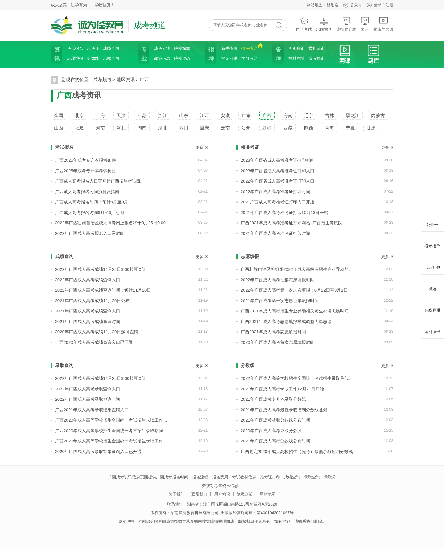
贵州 (246, 127)
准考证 (93, 48)
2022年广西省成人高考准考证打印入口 (277, 181)
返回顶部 (432, 327)
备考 (278, 54)
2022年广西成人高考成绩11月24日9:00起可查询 (101, 269)
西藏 (287, 127)
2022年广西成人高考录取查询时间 (87, 399)
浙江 (162, 115)
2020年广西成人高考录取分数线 (271, 430)
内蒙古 (378, 115)
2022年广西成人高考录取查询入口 (87, 388)
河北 (121, 127)
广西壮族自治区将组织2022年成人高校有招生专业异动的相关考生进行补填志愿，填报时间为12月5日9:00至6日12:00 (298, 269)
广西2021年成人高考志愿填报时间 (273, 331)
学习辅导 (249, 58)
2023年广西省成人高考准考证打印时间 (277, 160)
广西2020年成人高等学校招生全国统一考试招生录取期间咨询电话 (113, 430)
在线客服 (432, 305)
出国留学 (324, 24)
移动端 (333, 5)
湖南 (141, 127)
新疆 (267, 127)
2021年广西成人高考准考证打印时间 (275, 233)
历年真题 (296, 48)
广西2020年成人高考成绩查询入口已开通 (94, 342)
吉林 (329, 115)
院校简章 (182, 48)
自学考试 (304, 24)
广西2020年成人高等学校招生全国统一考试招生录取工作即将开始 (113, 440)
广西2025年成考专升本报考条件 (85, 160)
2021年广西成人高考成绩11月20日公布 (92, 300)
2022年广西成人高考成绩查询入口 (87, 279)
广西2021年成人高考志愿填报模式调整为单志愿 (286, 321)
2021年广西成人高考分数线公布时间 (275, 440)
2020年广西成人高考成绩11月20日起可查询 (96, 331)
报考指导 (249, 48)
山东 (183, 115)
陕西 (308, 127)
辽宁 (308, 115)
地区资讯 (125, 79)
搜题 (432, 284)
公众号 (352, 5)
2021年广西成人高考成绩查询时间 (87, 321)
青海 (329, 127)
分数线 (93, 58)
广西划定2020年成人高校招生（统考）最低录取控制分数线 (297, 451)
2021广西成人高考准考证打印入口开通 (277, 201)
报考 (210, 54)
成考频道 (102, 79)
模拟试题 (316, 48)
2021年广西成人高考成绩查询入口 (87, 310)
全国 (58, 115)
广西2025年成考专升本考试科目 (85, 170)
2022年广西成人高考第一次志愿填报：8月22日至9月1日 (294, 290)
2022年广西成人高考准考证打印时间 (275, 191)
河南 (100, 127)
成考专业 (162, 48)
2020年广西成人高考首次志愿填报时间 (277, 342)
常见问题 (229, 58)
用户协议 (222, 494)
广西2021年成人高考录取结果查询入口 (92, 409)
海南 (287, 115)
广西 (144, 79)
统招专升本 (346, 24)
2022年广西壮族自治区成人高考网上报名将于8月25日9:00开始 (113, 222)
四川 (183, 127)
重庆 (204, 127)
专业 (143, 54)
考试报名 (75, 48)
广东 (246, 115)
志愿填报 (75, 58)
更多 (200, 147)
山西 (58, 127)
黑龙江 (352, 115)
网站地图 (315, 5)
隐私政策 (245, 494)
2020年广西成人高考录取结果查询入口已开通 (98, 451)
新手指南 (229, 48)
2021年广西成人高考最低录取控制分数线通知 (284, 409)
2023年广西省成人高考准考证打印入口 (277, 170)
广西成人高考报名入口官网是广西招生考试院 (98, 181)
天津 (121, 115)
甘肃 (371, 127)
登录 (377, 5)
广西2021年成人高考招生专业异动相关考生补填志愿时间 (295, 310)
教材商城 (296, 58)
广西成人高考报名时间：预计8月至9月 (91, 201)
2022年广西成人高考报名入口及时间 (89, 233)
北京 (79, 115)
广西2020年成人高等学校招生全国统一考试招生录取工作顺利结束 (113, 420)
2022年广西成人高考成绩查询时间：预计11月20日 (103, 290)
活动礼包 (432, 263)
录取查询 (111, 58)
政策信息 (162, 58)
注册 (389, 5)
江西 (204, 115)
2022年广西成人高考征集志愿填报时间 (277, 279)
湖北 (162, 127)
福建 (79, 127)
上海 (100, 115)
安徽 (225, 115)
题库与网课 (383, 24)
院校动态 (182, 58)
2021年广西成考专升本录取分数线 (273, 399)
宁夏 (350, 127)
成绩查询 (111, 48)
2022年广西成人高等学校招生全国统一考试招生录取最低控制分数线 (298, 378)
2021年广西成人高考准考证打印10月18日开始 (284, 212)
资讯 (56, 54)
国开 (365, 24)
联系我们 (199, 494)
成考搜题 (316, 58)
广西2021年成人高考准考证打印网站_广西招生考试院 (292, 222)
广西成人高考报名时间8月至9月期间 (89, 212)
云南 (225, 127)
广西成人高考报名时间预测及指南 (87, 191)
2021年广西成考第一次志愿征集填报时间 (280, 300)
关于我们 (176, 494)
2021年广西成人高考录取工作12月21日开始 (282, 388)
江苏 (141, 115)
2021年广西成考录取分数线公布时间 (275, 420)
